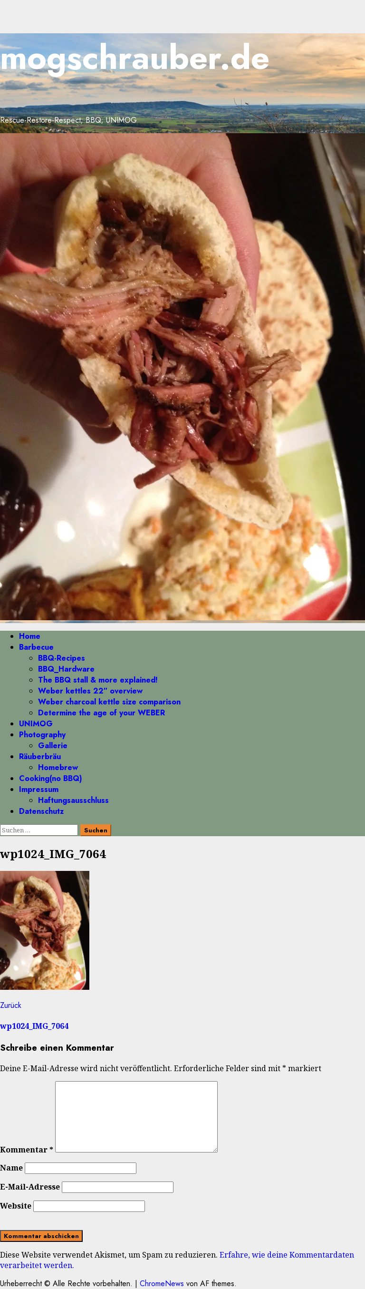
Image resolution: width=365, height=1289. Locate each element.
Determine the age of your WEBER (101, 712)
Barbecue (36, 647)
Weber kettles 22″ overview (90, 690)
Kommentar (26, 1149)
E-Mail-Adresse (30, 1187)
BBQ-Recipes (61, 658)
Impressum (38, 789)
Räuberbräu (40, 756)
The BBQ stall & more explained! (98, 679)
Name (11, 1167)
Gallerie (52, 745)
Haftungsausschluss (73, 800)
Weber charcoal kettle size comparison (109, 701)
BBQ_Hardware (66, 669)
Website (15, 1206)
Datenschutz (41, 811)
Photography (42, 734)
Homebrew (58, 767)
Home (29, 636)
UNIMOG (36, 723)
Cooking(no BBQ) (50, 778)
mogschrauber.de (134, 57)
